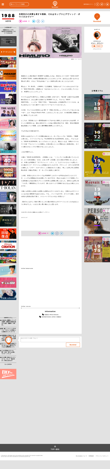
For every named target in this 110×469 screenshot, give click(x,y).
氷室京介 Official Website (51, 314)
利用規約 (91, 456)
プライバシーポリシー (102, 456)
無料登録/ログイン (89, 4)
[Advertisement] (8, 308)
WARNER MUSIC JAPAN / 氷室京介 (51, 317)
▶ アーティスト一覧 (8, 52)
